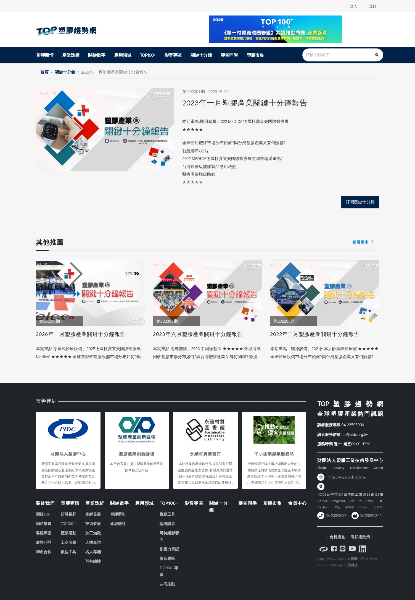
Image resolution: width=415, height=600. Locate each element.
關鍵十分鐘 (201, 55)
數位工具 (68, 551)
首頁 (44, 72)
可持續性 (93, 561)
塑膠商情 (44, 55)
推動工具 (167, 514)
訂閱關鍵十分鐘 (360, 202)
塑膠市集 (255, 55)
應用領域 (122, 55)
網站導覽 (43, 523)
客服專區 (43, 533)
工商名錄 (68, 542)
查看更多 (363, 242)
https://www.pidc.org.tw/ (346, 477)
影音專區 (173, 55)
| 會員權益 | (337, 536)
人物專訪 (93, 542)
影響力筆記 (169, 549)
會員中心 (297, 503)
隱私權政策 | (361, 536)
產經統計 (118, 523)
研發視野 (68, 514)
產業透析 (70, 55)
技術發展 (93, 523)
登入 (352, 6)
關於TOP (43, 514)
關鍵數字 (96, 55)
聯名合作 (43, 551)
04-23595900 (353, 424)
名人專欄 (93, 551)
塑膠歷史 (118, 514)
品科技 (353, 565)
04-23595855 (371, 515)
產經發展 (93, 514)
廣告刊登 (43, 542)
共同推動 (167, 583)
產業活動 (68, 533)
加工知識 (93, 533)
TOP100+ (148, 55)
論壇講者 (167, 523)
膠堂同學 (229, 55)
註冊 (372, 6)
